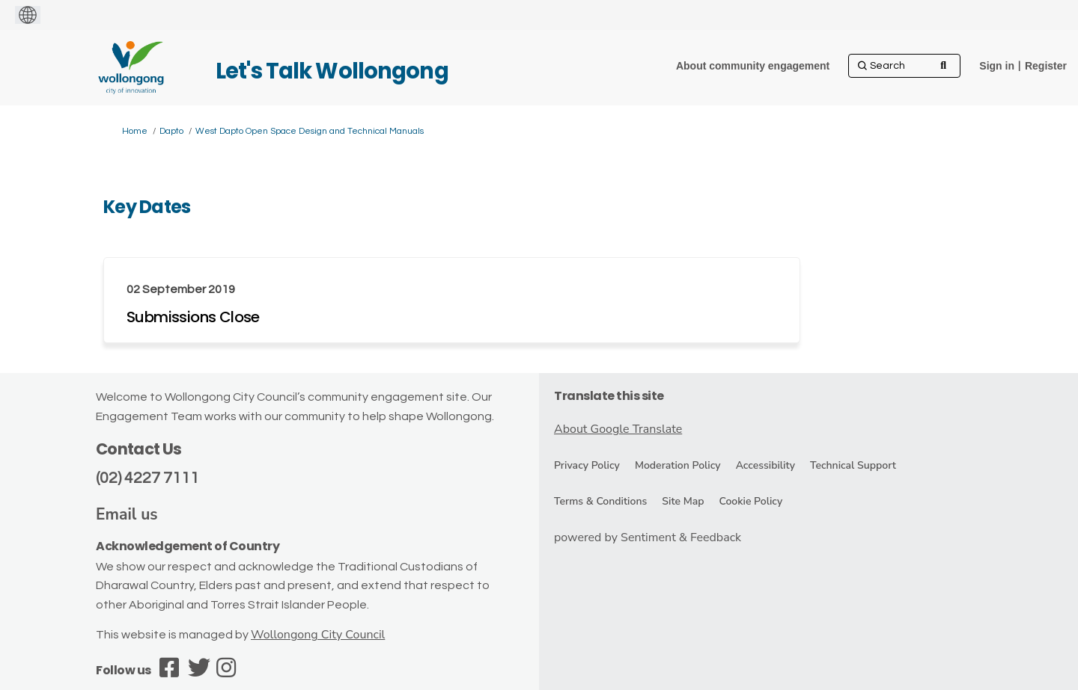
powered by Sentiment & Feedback (647, 537)
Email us (127, 514)
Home (134, 131)
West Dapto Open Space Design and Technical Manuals (309, 131)
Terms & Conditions (600, 501)
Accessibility (765, 465)
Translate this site (609, 395)
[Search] (904, 66)
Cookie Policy (750, 501)
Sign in (996, 66)
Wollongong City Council (318, 634)
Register (1046, 66)
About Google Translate (618, 429)
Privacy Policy (587, 465)
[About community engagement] (752, 65)
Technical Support (853, 465)
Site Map (683, 501)
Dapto (171, 131)
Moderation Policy (678, 465)
